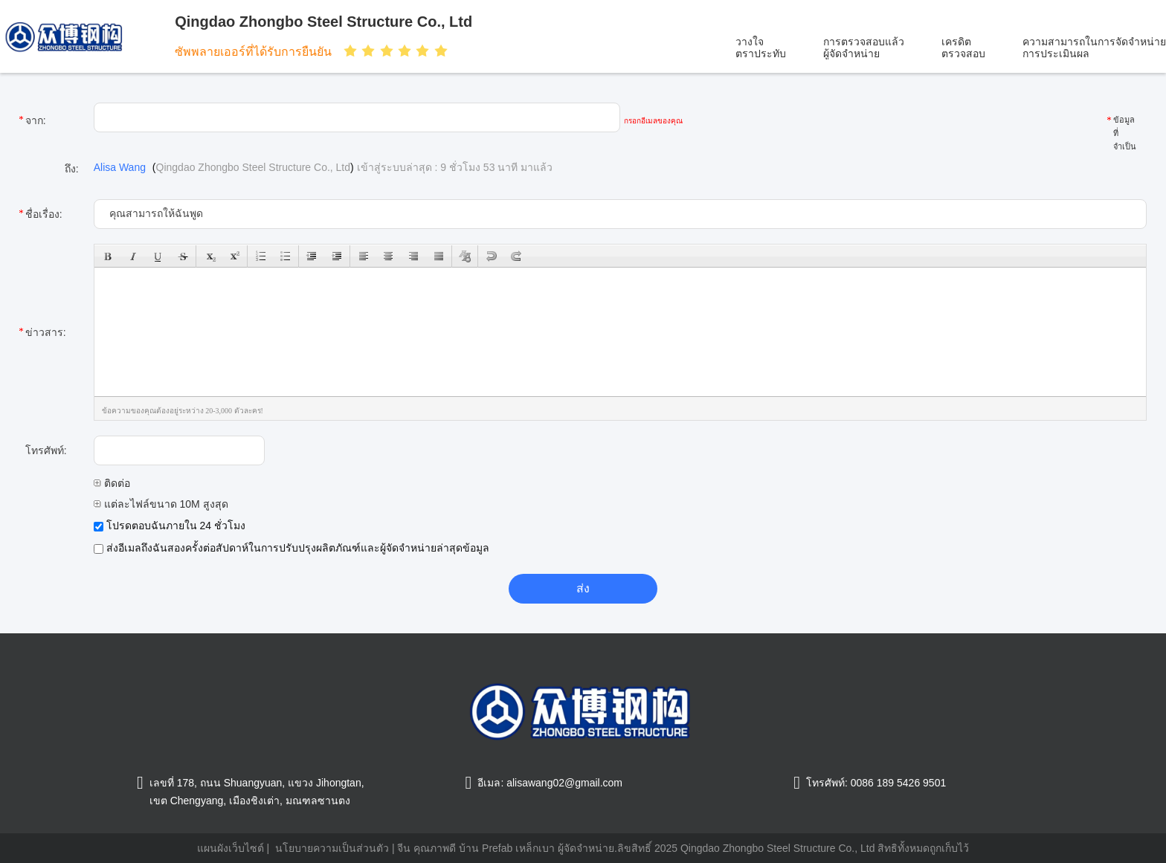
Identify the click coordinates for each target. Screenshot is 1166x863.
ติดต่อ (112, 483)
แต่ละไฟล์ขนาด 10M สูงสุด (161, 504)
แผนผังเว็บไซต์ (230, 848)
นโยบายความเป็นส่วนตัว (332, 848)
